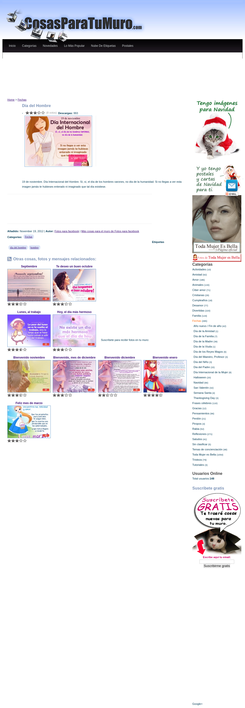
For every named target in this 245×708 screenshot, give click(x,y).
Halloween (200, 377)
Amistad (197, 274)
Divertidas (198, 310)
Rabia (195, 428)
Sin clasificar (200, 444)
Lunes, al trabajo (29, 312)
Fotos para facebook (66, 231)
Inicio (12, 46)
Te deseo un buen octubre (74, 266)
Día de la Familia (204, 336)
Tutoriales (198, 464)
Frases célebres (201, 403)
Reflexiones (199, 433)
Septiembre (29, 266)
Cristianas (198, 295)
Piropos (196, 423)
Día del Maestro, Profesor (209, 356)
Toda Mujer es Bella (204, 454)
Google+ (197, 703)
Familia (196, 315)
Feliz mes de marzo (28, 403)
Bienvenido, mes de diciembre (74, 357)
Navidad (198, 382)
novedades (50, 46)
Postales (127, 46)
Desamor (197, 305)
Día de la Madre (203, 341)
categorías (29, 46)
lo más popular (74, 46)
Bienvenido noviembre (29, 357)
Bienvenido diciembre (119, 357)
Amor (195, 279)
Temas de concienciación (207, 449)
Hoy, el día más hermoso (74, 312)
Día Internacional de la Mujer (211, 372)
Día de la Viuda (203, 346)
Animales (197, 284)
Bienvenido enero (165, 357)
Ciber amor (199, 289)
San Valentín (201, 387)
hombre (34, 247)
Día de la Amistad (204, 331)
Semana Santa (202, 392)
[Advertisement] (98, 57)
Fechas (22, 99)
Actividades (199, 269)
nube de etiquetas (103, 46)
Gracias (197, 408)
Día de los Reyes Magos (208, 351)
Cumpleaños (200, 300)
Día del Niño (201, 361)
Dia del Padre (202, 367)
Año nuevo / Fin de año (207, 325)
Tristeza (197, 459)
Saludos (197, 439)
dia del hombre (18, 247)
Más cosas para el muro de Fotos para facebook (110, 231)
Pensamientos (200, 413)
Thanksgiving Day (204, 397)
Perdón (196, 418)
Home (10, 99)
